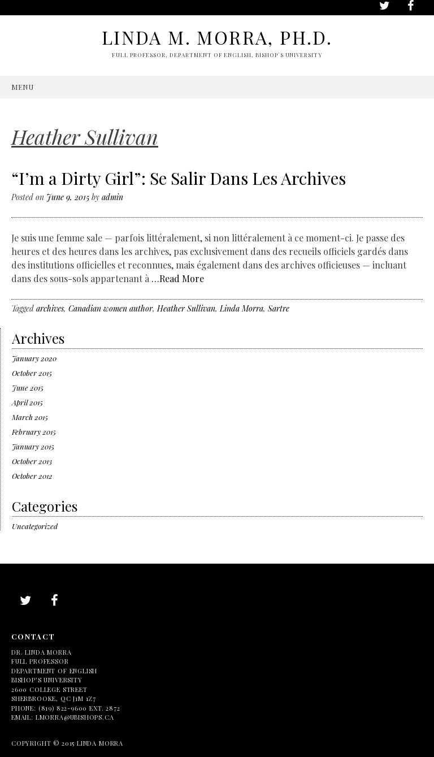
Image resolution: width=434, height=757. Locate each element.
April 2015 (27, 402)
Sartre (278, 308)
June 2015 (28, 387)
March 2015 (30, 417)
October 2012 (32, 476)
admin (112, 197)
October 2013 (32, 461)
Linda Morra (241, 308)
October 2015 (32, 373)
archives (50, 308)
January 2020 (34, 358)
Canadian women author (110, 308)
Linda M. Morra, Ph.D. (217, 37)
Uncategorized (35, 526)
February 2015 (34, 431)
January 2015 (33, 446)
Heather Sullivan (186, 308)
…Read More (177, 278)
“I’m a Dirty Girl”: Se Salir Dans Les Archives (178, 178)
